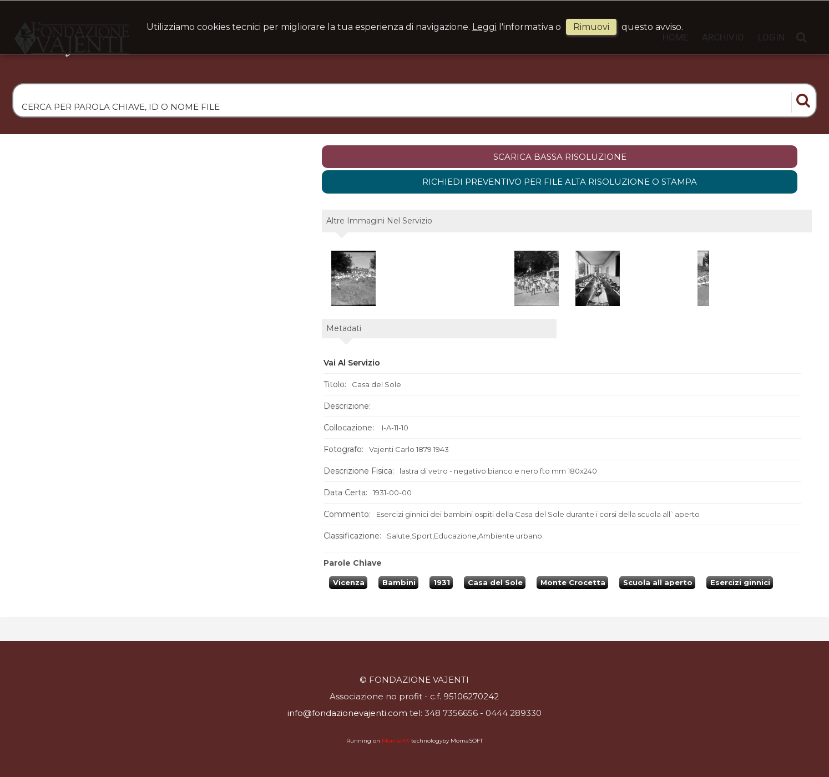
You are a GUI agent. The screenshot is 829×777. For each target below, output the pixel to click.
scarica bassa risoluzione (559, 156)
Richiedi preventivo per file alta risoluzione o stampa (559, 181)
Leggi (484, 27)
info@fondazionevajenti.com (347, 713)
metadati (343, 328)
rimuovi (591, 27)
